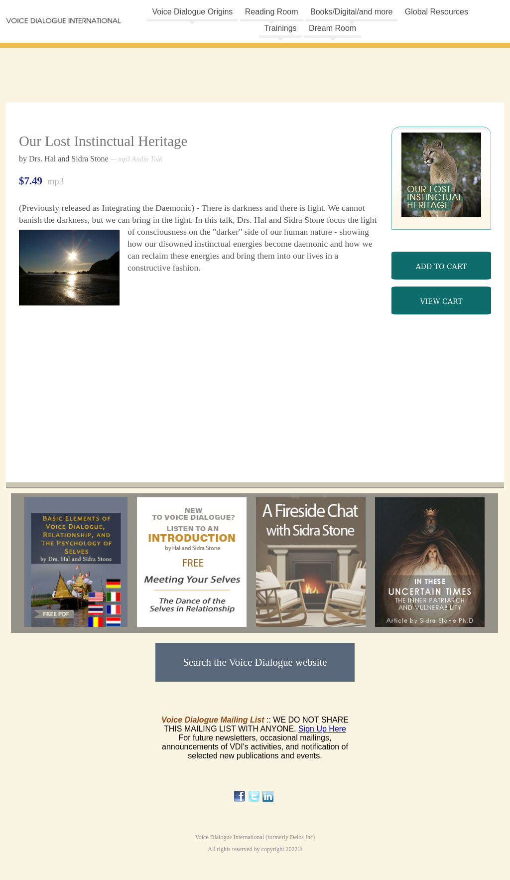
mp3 (441, 261)
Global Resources (436, 11)
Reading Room (271, 11)
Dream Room (332, 28)
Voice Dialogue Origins (192, 11)
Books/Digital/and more (351, 11)
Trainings (280, 28)
